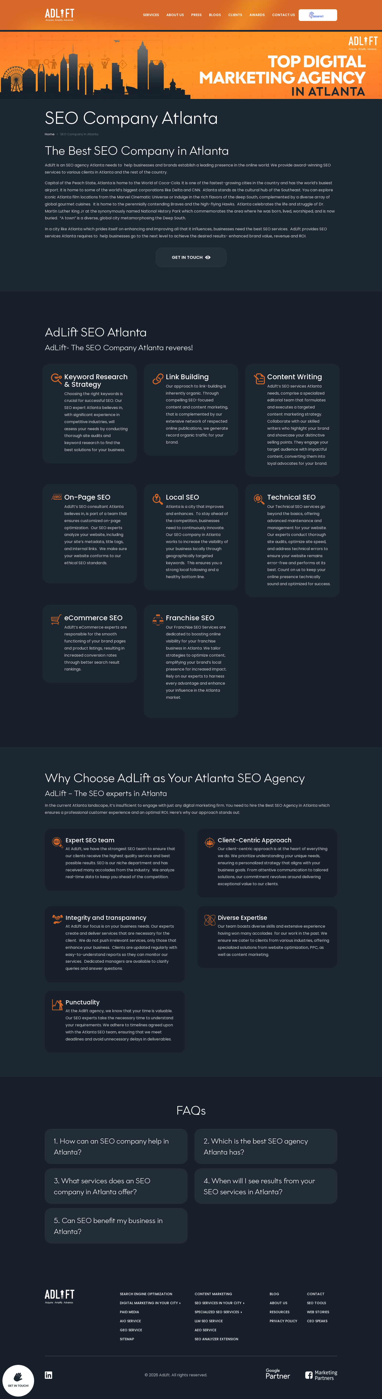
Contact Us (283, 14)
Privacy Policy (283, 1321)
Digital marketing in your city (149, 1303)
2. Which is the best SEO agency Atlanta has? (256, 1146)
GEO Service (131, 1330)
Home (50, 134)
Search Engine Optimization (146, 1294)
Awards (257, 14)
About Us (175, 14)
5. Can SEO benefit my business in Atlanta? (108, 1226)
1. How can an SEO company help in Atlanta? (111, 1146)
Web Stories (318, 1312)
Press (196, 14)
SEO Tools (316, 1303)
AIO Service (130, 1321)
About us (278, 1303)
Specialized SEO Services (217, 1312)
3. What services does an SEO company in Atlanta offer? (102, 1186)
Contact (316, 1294)
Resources (279, 1312)
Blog (274, 1294)
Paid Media (129, 1312)
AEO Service (205, 1330)
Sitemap (127, 1339)
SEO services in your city (218, 1303)
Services (151, 14)
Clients (235, 14)
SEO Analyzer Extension (216, 1339)
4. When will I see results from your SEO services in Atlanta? (259, 1186)
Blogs (215, 14)
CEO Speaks (317, 1321)
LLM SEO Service (209, 1321)
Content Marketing (213, 1294)
